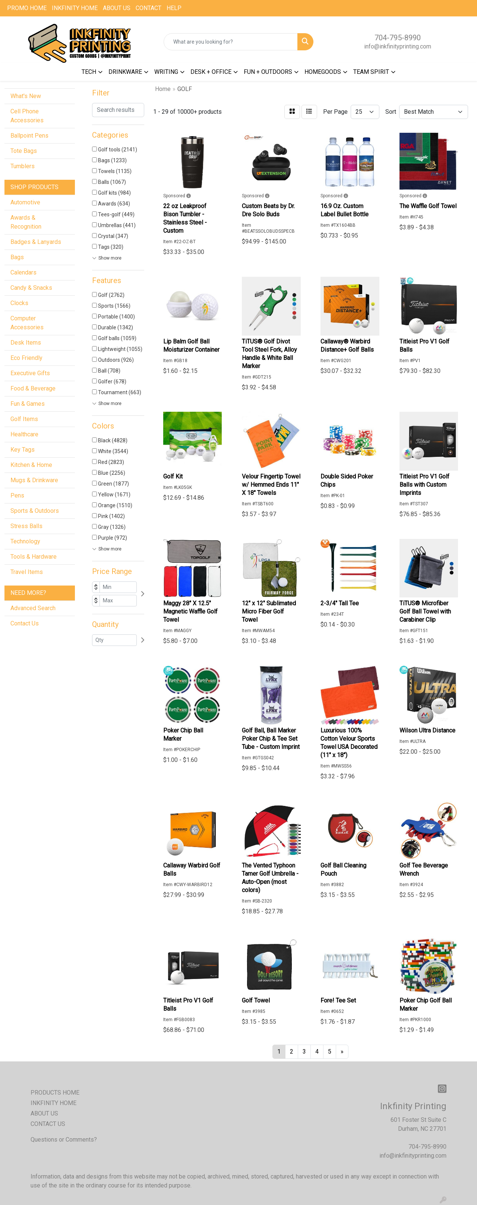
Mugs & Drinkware (34, 480)
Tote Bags (23, 150)
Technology (25, 541)
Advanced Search (33, 608)
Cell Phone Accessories (27, 116)
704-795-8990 (398, 37)
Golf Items (24, 419)
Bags (17, 257)
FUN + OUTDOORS (268, 71)
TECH (89, 71)
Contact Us (24, 623)
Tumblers (22, 166)
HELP (174, 8)
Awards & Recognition (25, 222)
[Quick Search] (231, 41)
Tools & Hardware (33, 556)
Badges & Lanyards (35, 241)
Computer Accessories (27, 323)
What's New (25, 96)
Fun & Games (27, 403)
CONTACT (148, 8)
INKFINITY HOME (75, 8)
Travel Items (26, 571)
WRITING (166, 71)
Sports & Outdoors (34, 510)
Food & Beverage (33, 388)
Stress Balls (26, 526)
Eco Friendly (26, 357)
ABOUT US (116, 8)
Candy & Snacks (31, 287)
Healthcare (24, 434)
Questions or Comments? (64, 1139)
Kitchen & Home (31, 464)
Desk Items (25, 342)
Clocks (19, 303)
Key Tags (22, 449)
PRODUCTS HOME (55, 1092)
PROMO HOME (27, 8)
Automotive (25, 202)
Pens (17, 495)
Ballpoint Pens (29, 135)
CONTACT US (48, 1123)
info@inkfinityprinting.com (397, 46)
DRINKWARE (125, 71)
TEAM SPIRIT (371, 71)
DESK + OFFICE (210, 71)
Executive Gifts (30, 373)
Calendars (23, 272)
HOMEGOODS (322, 71)
